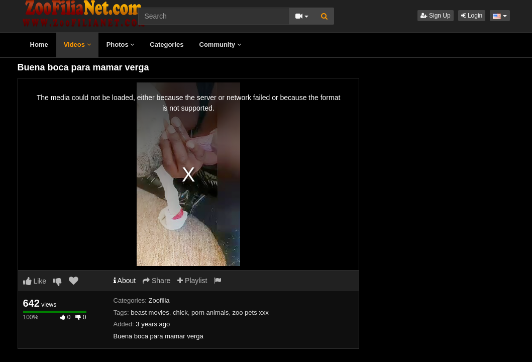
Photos (121, 44)
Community (220, 44)
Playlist (192, 281)
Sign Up (435, 15)
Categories (166, 44)
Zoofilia (159, 300)
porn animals (210, 312)
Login (472, 15)
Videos (77, 44)
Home (39, 44)
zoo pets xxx (251, 312)
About (125, 281)
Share (156, 281)
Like (35, 281)
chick (180, 312)
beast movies (150, 312)
